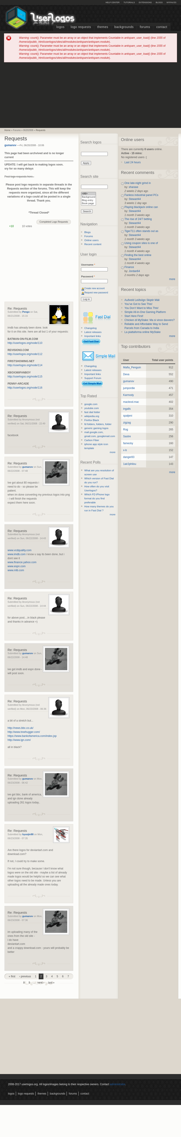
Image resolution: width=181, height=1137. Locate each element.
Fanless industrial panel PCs (141, 195)
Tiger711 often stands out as (141, 231)
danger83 (128, 457)
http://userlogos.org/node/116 (25, 387)
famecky (128, 443)
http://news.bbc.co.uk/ (20, 728)
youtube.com (91, 408)
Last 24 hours (132, 162)
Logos (60, 27)
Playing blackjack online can (141, 207)
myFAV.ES (171, 2)
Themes (102, 27)
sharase (133, 187)
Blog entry (88, 200)
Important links (92, 336)
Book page (88, 203)
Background (88, 197)
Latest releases (93, 332)
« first (12, 976)
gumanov (10, 145)
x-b (125, 450)
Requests (40, 130)
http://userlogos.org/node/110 (25, 343)
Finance (129, 267)
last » (51, 982)
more (113, 452)
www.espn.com (17, 566)
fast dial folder (92, 412)
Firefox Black (91, 420)
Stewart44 (135, 199)
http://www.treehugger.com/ (24, 732)
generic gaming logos (96, 428)
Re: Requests (17, 308)
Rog (125, 429)
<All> (88, 194)
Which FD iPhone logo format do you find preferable (97, 498)
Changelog (90, 328)
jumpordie (129, 388)
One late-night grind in (137, 183)
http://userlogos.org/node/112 (25, 354)
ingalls (127, 408)
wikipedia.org (91, 416)
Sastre (127, 436)
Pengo (26, 311)
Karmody (128, 395)
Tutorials (129, 2)
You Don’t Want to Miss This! (141, 308)
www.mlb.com (16, 570)
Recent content (93, 244)
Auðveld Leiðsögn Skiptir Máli (141, 300)
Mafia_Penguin (132, 367)
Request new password (96, 292)
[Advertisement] (91, 95)
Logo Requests (81, 27)
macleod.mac (131, 401)
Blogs (159, 2)
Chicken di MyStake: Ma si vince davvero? (149, 320)
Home (7, 130)
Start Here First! (133, 316)
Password (88, 276)
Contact (161, 27)
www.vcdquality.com (19, 550)
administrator (117, 1084)
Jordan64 (134, 271)
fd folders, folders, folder (98, 424)
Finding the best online (137, 255)
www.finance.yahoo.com (22, 562)
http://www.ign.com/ (19, 740)
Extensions (145, 2)
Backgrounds (124, 27)
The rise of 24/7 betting (138, 219)
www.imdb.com (17, 554)
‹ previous (25, 976)
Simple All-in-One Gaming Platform (145, 312)
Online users (91, 240)
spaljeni (127, 415)
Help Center (113, 2)
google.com (91, 404)
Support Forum (92, 378)
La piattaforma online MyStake (142, 332)
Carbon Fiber (91, 440)
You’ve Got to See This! (138, 304)
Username (88, 264)
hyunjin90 (27, 834)
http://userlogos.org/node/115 (25, 376)
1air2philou (129, 464)
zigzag (127, 422)
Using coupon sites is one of (141, 243)
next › (40, 982)
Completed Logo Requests (53, 221)
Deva (126, 374)
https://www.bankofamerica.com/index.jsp (32, 736)
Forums (145, 27)
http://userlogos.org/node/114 (25, 365)
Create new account (94, 288)
